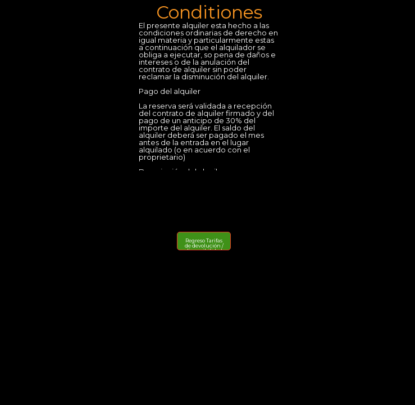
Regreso (195, 240)
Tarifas (214, 240)
